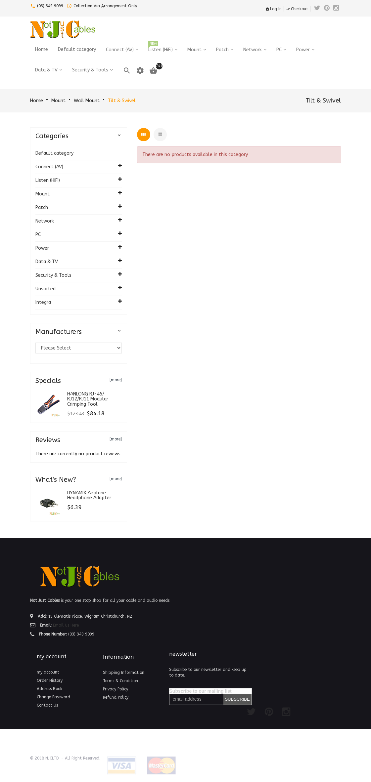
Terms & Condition (120, 681)
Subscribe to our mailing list (200, 691)
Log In (273, 9)
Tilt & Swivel (122, 100)
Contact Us (47, 705)
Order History (50, 680)
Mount (58, 100)
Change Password (53, 697)
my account (48, 672)
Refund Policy (115, 697)
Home (36, 100)
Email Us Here (66, 625)
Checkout (297, 9)
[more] (116, 380)
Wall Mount (87, 100)
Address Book (49, 688)
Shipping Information (123, 672)
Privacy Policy (115, 689)
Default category (54, 153)
